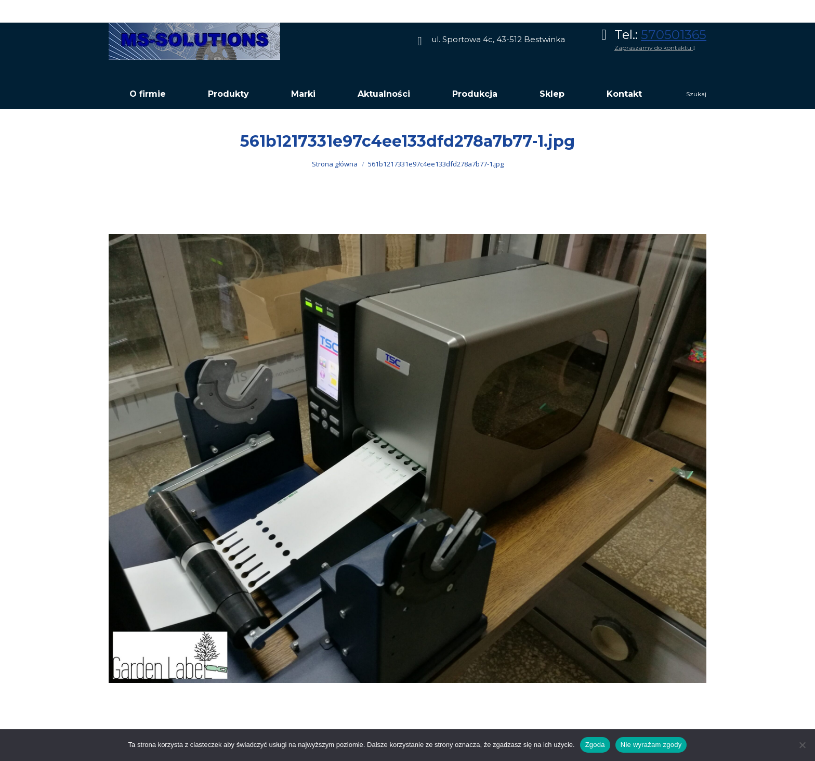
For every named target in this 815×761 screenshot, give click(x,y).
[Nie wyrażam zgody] (802, 745)
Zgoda (595, 745)
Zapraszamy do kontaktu (654, 47)
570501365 (673, 34)
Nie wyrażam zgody (651, 745)
